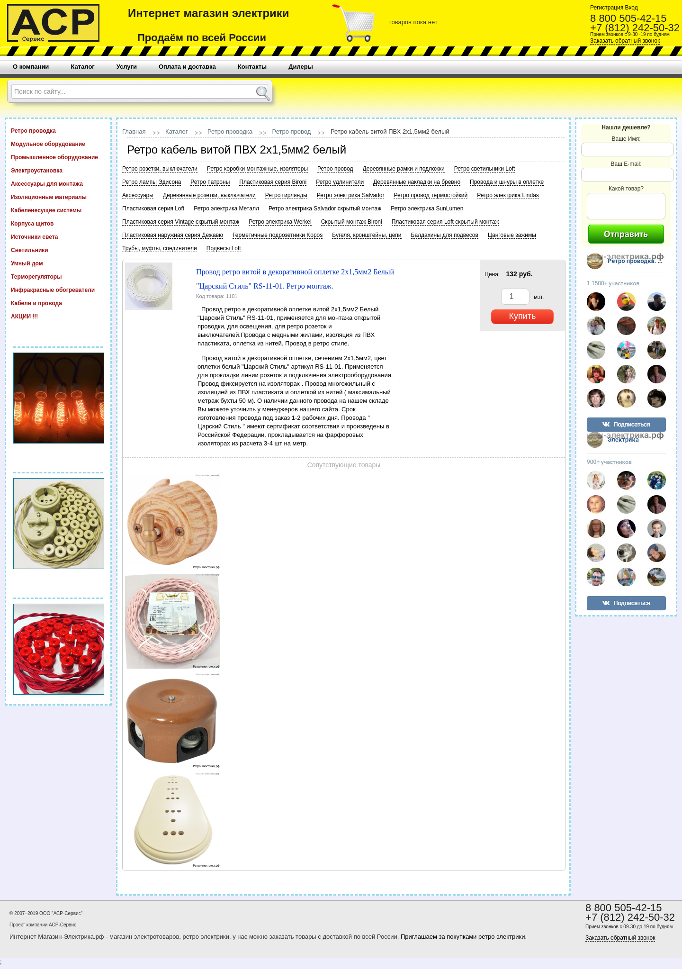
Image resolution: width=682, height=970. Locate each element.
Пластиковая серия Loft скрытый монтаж (445, 221)
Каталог (176, 131)
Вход (630, 7)
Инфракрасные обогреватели (58, 289)
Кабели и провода (58, 303)
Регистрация (606, 7)
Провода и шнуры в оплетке (507, 182)
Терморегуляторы (58, 276)
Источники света (58, 236)
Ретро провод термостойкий (430, 195)
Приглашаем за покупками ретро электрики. (464, 936)
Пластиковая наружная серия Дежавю (172, 235)
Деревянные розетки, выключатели (209, 195)
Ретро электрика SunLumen (427, 208)
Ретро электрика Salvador (351, 195)
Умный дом (58, 263)
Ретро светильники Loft (484, 168)
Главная (133, 131)
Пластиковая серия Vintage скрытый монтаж (180, 221)
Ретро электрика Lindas (508, 195)
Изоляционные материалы (58, 196)
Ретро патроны (210, 182)
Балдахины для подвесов (444, 235)
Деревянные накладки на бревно (416, 182)
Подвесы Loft (223, 248)
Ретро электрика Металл (226, 208)
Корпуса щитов (58, 223)
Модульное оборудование (58, 143)
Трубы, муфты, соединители (159, 248)
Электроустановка (58, 170)
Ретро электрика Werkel (280, 221)
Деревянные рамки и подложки (404, 168)
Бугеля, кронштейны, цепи (366, 235)
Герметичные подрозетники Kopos (278, 235)
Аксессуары (137, 195)
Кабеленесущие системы (58, 210)
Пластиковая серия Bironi (272, 182)
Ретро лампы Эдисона (151, 182)
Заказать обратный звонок (625, 40)
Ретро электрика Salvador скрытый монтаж (325, 208)
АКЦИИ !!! (58, 316)
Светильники (58, 249)
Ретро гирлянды (286, 195)
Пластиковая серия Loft (153, 208)
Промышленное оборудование (58, 157)
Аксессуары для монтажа (58, 183)
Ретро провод (291, 131)
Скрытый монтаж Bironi (351, 221)
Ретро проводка (58, 130)
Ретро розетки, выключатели (159, 168)
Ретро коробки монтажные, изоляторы (257, 168)
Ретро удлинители (340, 182)
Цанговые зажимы (512, 235)
